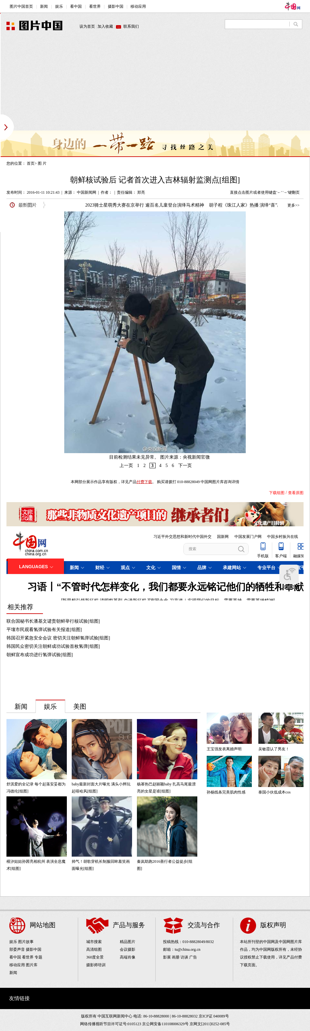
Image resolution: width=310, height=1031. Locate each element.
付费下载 (144, 482)
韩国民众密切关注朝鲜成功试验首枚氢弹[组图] (53, 646)
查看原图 (296, 493)
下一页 (185, 465)
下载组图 (276, 493)
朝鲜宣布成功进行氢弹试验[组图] (39, 654)
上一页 (126, 465)
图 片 (42, 163)
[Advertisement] (124, 85)
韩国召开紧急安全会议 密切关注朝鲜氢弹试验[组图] (58, 638)
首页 (31, 163)
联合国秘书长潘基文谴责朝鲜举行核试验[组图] (53, 621)
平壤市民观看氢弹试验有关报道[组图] (44, 629)
